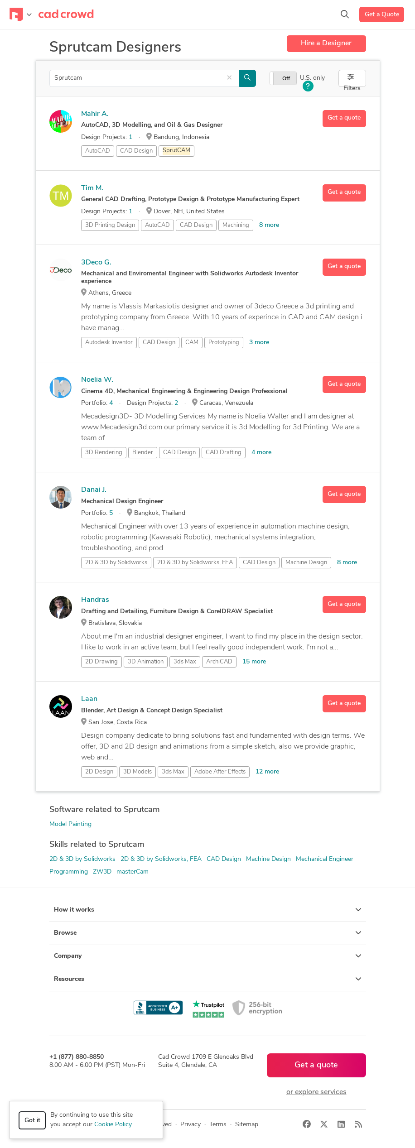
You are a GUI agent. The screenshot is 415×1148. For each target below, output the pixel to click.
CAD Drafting (223, 453)
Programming (68, 872)
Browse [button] (208, 933)
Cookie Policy (112, 1124)
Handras (95, 600)
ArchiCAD (219, 662)
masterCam (132, 872)
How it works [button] (208, 909)
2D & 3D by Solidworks (82, 859)
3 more (259, 342)
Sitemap (246, 1124)
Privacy (190, 1124)
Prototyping (223, 343)
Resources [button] (208, 979)
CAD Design (136, 151)
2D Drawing (101, 662)
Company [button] (208, 956)
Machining (235, 225)
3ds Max (185, 662)
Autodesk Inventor (109, 343)
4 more (261, 452)
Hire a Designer (326, 43)
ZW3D (102, 872)
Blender (142, 453)
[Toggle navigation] (21, 14)
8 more (269, 225)
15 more (254, 661)
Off (286, 79)
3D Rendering (103, 453)
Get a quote (344, 118)
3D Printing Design (110, 225)
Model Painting (70, 824)
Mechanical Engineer (324, 859)
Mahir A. (95, 114)
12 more (267, 772)
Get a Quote (382, 14)
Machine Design (306, 563)
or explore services (316, 1092)
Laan (89, 699)
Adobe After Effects (220, 772)
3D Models (137, 772)
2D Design (99, 772)
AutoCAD (97, 151)
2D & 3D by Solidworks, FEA (161, 859)
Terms (218, 1124)
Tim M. (92, 188)
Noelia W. (97, 380)
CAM (191, 343)
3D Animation (146, 662)
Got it (32, 1120)
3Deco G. (96, 262)
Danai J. (93, 490)
